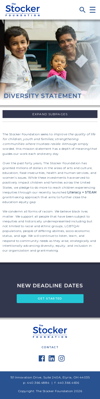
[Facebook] (42, 360)
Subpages (58, 114)
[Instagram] (61, 360)
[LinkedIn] (52, 360)
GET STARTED (50, 298)
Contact (50, 347)
